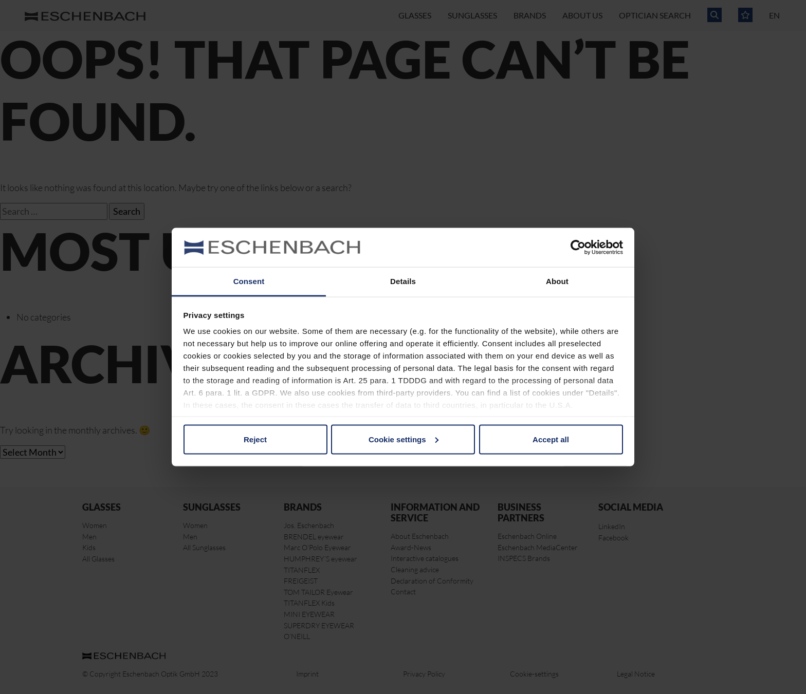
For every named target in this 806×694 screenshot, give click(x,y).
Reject (255, 439)
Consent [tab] (249, 281)
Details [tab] (403, 281)
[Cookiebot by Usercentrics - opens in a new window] (578, 247)
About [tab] (557, 281)
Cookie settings (403, 439)
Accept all (551, 439)
